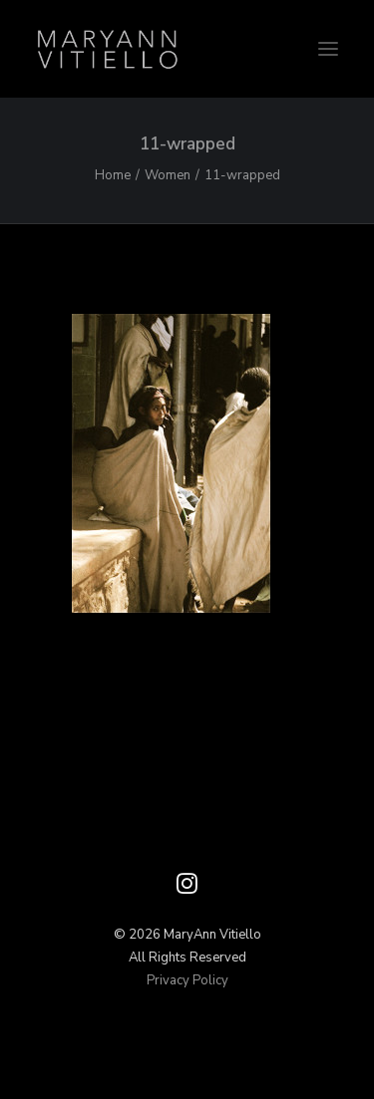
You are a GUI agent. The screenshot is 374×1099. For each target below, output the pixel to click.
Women (167, 175)
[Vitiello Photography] (187, 49)
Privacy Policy (187, 980)
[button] (328, 49)
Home (113, 175)
